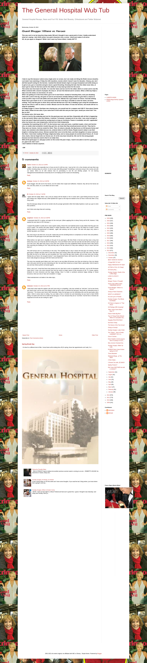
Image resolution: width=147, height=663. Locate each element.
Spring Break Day (28, 344)
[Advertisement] (113, 58)
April (109, 384)
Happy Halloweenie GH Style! (116, 264)
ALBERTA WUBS (111, 97)
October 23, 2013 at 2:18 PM (39, 164)
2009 (108, 402)
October (110, 257)
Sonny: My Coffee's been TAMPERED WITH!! (115, 284)
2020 (108, 233)
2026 (108, 218)
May (109, 382)
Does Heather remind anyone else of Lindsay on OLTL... (116, 339)
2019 (108, 235)
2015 (108, 245)
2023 (108, 225)
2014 (108, 248)
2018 (108, 238)
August (110, 374)
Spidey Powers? (112, 365)
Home (60, 335)
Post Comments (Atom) (36, 338)
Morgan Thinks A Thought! (115, 281)
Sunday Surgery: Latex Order (116, 330)
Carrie (29, 164)
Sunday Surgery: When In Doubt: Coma (43, 490)
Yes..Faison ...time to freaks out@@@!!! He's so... (116, 333)
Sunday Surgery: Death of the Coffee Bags (116, 273)
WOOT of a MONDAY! (114, 294)
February (111, 389)
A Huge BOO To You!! (114, 262)
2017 (108, 240)
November (111, 255)
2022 (108, 228)
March (110, 387)
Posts (108, 206)
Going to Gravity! (113, 327)
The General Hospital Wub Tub (65, 10)
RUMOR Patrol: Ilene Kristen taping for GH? (116, 350)
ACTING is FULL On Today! (116, 267)
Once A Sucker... (112, 336)
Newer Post (26, 335)
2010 (108, 400)
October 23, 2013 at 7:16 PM (37, 194)
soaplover (30, 218)
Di (27, 194)
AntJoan (29, 181)
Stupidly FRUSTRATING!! (115, 320)
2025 (108, 220)
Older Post (95, 335)
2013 (108, 250)
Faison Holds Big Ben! (114, 313)
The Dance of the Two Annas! (116, 325)
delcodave (111, 410)
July (109, 377)
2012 (108, 395)
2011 (108, 397)
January (110, 392)
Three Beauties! (112, 353)
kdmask (111, 413)
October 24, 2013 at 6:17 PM (41, 286)
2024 (108, 223)
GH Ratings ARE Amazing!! (115, 307)
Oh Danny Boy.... (113, 269)
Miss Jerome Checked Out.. (116, 343)
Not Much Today (112, 322)
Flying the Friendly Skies (39, 469)
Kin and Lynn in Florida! (114, 296)
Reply (28, 175)
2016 (108, 243)
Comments (110, 209)
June (109, 379)
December (111, 252)
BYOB (110, 278)
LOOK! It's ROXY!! (113, 276)
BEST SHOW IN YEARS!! (115, 260)
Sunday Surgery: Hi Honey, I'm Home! (43, 479)
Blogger (99, 653)
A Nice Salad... (112, 360)
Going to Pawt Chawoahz (115, 291)
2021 (108, 230)
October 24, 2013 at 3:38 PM (42, 218)
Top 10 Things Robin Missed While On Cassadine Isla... (116, 316)
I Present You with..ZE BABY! (116, 362)
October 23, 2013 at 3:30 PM (41, 181)
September (111, 372)
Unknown (30, 286)
